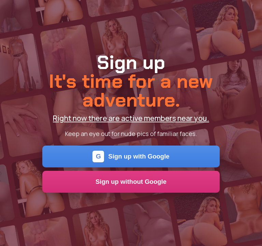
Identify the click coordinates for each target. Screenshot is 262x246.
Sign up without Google (131, 181)
